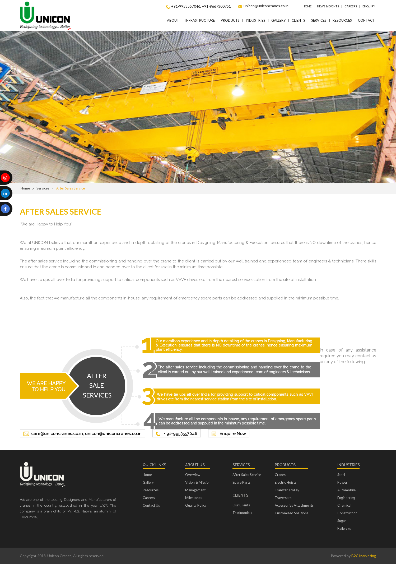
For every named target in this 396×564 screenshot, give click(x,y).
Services (319, 20)
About (173, 20)
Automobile (346, 490)
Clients (298, 20)
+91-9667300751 (216, 6)
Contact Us (151, 505)
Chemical (344, 505)
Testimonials (242, 513)
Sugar (341, 521)
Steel (341, 475)
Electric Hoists (285, 482)
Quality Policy (196, 505)
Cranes (280, 475)
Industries (255, 20)
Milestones (193, 498)
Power (342, 482)
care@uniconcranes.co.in (57, 433)
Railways (344, 528)
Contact (366, 20)
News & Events (328, 6)
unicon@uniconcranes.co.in (266, 5)
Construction (347, 513)
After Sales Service (246, 475)
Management (195, 490)
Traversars (283, 498)
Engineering (346, 498)
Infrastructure (200, 20)
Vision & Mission (198, 482)
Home (307, 6)
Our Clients (241, 505)
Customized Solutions (291, 513)
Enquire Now (233, 433)
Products (230, 20)
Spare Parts (241, 482)
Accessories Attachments (294, 505)
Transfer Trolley (287, 490)
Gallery (278, 20)
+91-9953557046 (185, 6)
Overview (192, 475)
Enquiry (368, 6)
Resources (342, 20)
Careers (350, 6)
